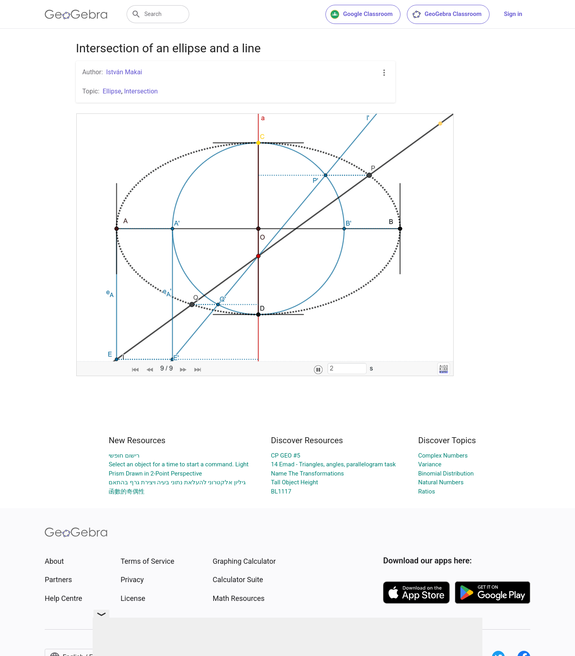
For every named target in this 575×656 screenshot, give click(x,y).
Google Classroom (361, 14)
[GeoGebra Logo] (76, 14)
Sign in (513, 14)
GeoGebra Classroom (447, 14)
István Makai (124, 72)
